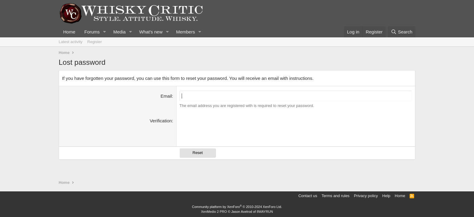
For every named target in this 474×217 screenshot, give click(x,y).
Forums (92, 31)
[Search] (401, 31)
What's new (150, 31)
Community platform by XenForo (237, 207)
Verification (161, 120)
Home (69, 31)
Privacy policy (366, 195)
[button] (104, 31)
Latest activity (71, 41)
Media (119, 31)
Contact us (307, 195)
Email (166, 96)
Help (386, 195)
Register (94, 41)
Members (185, 31)
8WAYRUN (265, 211)
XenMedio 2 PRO (214, 211)
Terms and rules (335, 195)
